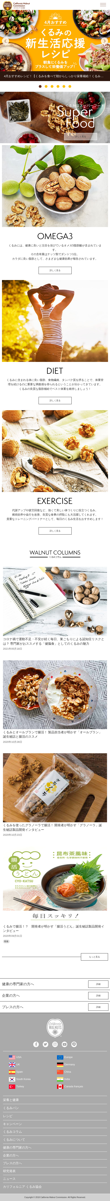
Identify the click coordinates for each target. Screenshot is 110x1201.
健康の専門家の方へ (17, 1147)
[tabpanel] (55, 45)
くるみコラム (12, 1131)
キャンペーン (12, 1124)
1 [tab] (40, 86)
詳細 (98, 984)
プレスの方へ (12, 1163)
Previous (5, 40)
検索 (94, 5)
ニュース (9, 1178)
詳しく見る (80, 136)
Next (104, 40)
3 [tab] (52, 86)
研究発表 (9, 1171)
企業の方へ (11, 1155)
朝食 (6, 941)
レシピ (7, 1116)
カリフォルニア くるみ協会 (22, 1186)
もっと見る (94, 957)
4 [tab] (58, 86)
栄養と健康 (11, 1100)
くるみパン (11, 1108)
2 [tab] (46, 86)
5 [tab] (64, 86)
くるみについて (14, 1139)
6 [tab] (69, 86)
